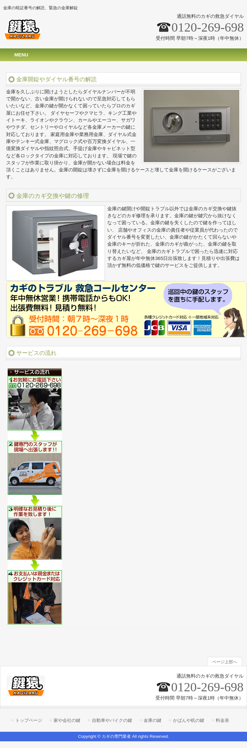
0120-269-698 (207, 27)
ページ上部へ (224, 661)
